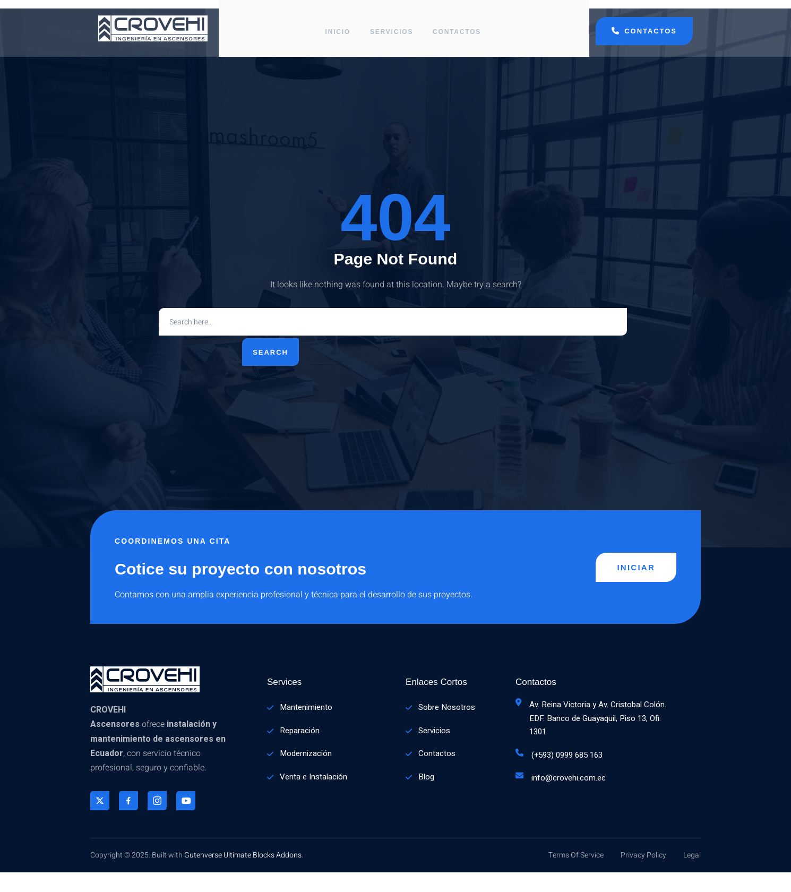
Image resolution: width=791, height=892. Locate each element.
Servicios (392, 24)
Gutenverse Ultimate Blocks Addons (243, 874)
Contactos (459, 24)
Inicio (336, 24)
